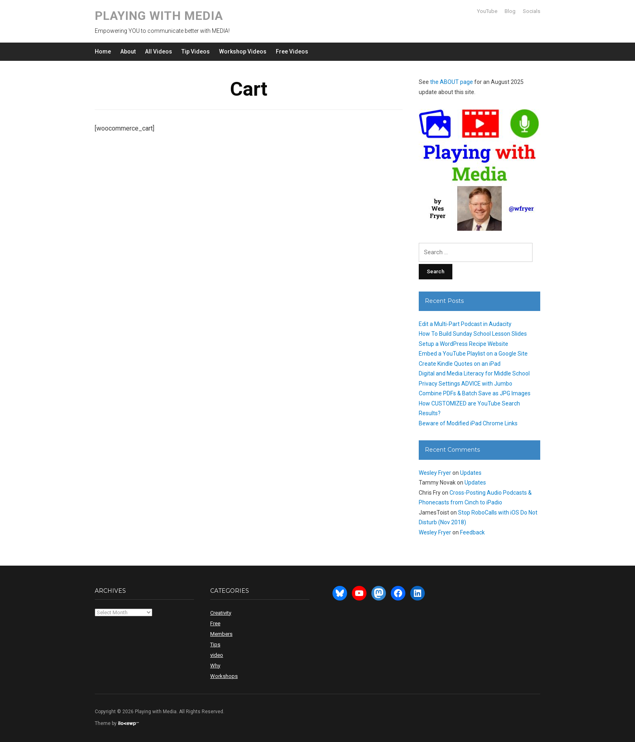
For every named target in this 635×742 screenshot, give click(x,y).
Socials (531, 11)
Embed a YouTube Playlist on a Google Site (473, 353)
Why (215, 666)
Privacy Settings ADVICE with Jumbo (465, 383)
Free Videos (292, 51)
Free (215, 623)
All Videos (158, 51)
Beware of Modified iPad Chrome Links (468, 423)
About (128, 51)
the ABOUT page (451, 82)
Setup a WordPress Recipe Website (463, 344)
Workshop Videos (242, 51)
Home (103, 51)
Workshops (224, 676)
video (216, 655)
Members (221, 634)
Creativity (220, 613)
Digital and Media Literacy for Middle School (474, 373)
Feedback (472, 532)
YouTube (487, 11)
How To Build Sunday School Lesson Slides (473, 333)
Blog (510, 11)
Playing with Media (159, 16)
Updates (471, 473)
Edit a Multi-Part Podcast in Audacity (465, 324)
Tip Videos (195, 51)
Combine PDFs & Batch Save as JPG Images (475, 393)
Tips (215, 644)
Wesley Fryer (435, 473)
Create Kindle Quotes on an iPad (460, 363)
